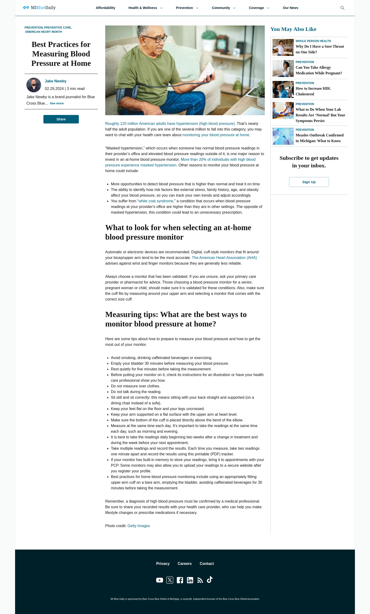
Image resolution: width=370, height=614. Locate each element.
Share (61, 119)
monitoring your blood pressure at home (215, 135)
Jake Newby (56, 81)
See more (57, 103)
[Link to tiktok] (210, 581)
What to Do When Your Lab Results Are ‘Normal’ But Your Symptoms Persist (320, 115)
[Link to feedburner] (200, 581)
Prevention (187, 8)
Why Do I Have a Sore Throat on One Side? (320, 49)
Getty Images (138, 526)
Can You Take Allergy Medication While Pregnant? (319, 70)
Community (224, 8)
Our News (290, 8)
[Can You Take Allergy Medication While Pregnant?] (283, 68)
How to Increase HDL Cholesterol (313, 91)
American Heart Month (43, 32)
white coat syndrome (156, 201)
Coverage (259, 8)
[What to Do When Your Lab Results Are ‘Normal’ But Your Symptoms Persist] (283, 110)
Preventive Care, (58, 27)
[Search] (342, 8)
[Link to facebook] (180, 581)
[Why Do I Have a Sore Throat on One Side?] (283, 47)
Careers (185, 564)
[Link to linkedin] (190, 581)
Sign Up (309, 182)
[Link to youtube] (160, 581)
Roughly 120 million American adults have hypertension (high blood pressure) (170, 124)
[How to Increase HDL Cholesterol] (283, 89)
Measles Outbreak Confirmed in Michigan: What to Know (320, 138)
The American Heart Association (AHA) (224, 258)
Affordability (105, 8)
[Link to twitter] (170, 581)
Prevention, (34, 27)
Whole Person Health (313, 41)
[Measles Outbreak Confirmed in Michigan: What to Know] (283, 136)
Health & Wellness (145, 8)
